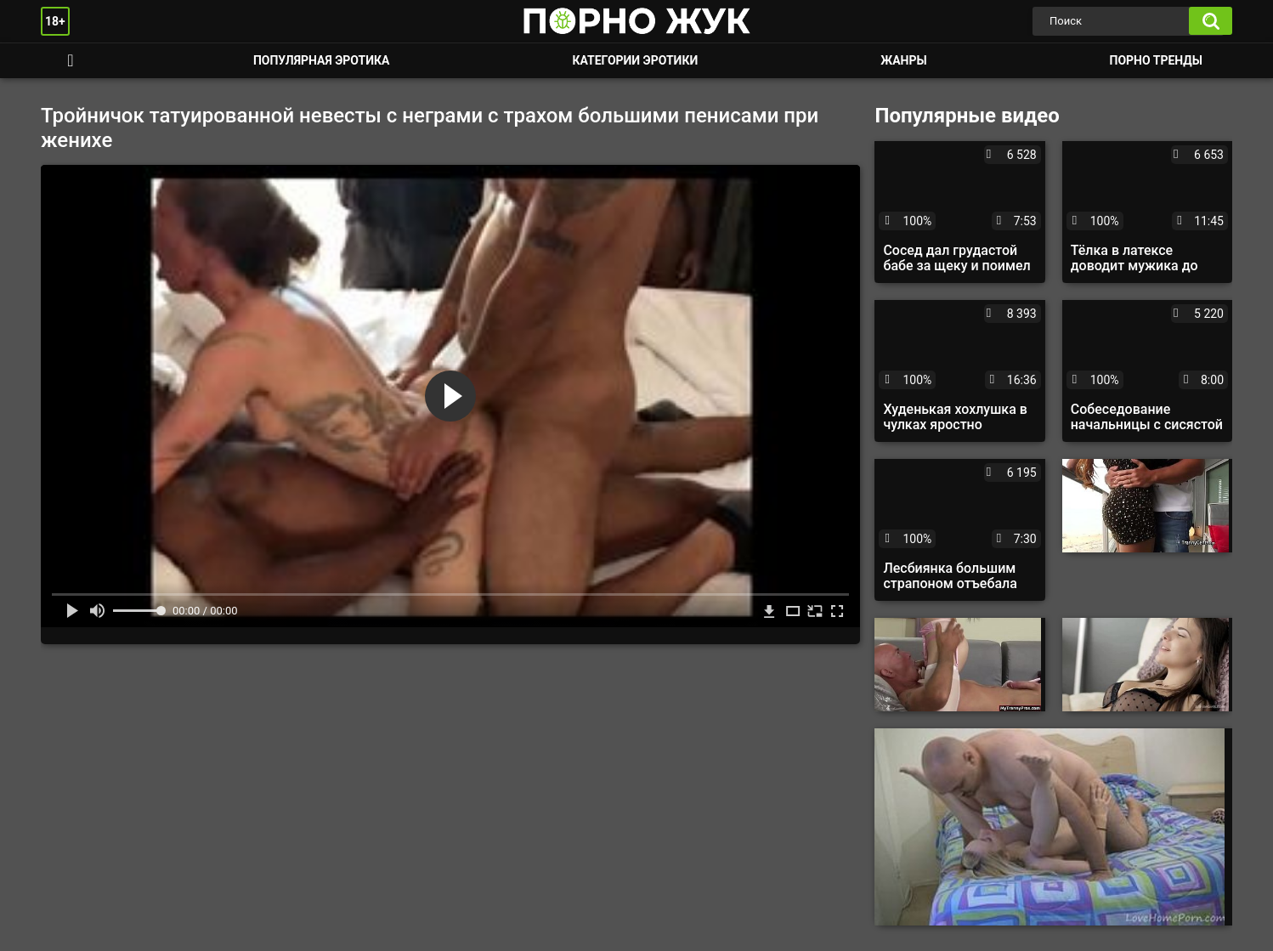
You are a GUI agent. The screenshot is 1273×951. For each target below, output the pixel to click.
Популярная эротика (321, 60)
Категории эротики (635, 60)
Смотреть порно (70, 60)
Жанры (903, 60)
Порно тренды (1156, 60)
